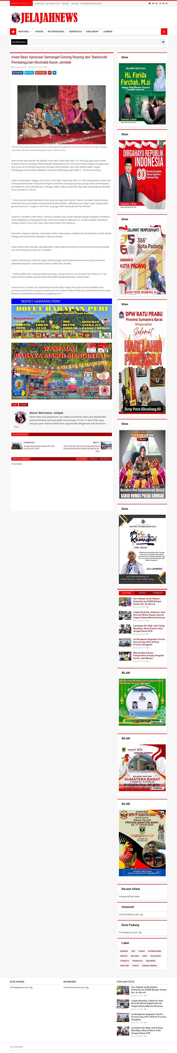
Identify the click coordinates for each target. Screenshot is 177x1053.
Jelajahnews (16, 1047)
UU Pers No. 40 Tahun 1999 (47, 3)
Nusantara (155, 956)
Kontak (75, 3)
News (144, 956)
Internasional (56, 31)
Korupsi (123, 956)
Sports (135, 966)
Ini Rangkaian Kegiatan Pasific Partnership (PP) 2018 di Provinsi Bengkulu (149, 642)
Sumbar (107, 31)
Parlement (92, 31)
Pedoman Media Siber (91, 3)
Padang (23, 405)
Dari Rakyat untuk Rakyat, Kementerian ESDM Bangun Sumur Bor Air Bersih (147, 601)
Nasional (23, 31)
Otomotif (124, 961)
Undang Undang (149, 966)
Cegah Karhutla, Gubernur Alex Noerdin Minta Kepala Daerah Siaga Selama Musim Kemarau (149, 615)
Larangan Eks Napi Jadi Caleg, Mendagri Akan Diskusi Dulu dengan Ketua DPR (149, 628)
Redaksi (65, 3)
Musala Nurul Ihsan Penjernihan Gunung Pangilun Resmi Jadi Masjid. (148, 655)
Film (133, 951)
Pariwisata (75, 31)
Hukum (39, 31)
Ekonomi (124, 951)
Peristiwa (124, 966)
